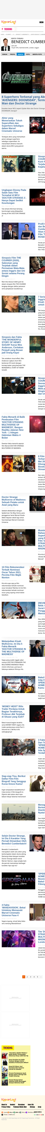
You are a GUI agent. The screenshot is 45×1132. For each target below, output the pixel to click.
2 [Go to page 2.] (27, 977)
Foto (28, 54)
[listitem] (15, 29)
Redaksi (12, 1104)
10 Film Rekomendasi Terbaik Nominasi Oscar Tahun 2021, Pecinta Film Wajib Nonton (13, 572)
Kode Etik (31, 1104)
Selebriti (8, 34)
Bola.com (22, 1112)
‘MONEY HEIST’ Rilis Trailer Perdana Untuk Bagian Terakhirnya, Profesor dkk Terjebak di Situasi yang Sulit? (13, 711)
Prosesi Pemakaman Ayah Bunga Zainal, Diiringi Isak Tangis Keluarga (17, 1074)
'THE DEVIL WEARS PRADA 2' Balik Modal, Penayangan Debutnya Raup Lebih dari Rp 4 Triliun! (18, 1054)
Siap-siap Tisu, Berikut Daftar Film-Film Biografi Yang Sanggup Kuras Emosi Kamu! (14, 780)
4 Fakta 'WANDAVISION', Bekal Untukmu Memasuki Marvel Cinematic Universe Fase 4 (13, 910)
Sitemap (32, 1107)
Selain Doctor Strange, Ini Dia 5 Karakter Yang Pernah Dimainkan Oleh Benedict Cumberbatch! (14, 840)
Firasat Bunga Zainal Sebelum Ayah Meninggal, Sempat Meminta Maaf (17, 1081)
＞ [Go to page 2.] (41, 977)
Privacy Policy (6, 1107)
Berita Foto (37, 54)
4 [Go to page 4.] (34, 977)
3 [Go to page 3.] (30, 977)
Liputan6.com (4, 1112)
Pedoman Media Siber (20, 1107)
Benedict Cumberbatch (22, 34)
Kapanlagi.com (10, 1112)
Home (2, 34)
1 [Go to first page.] (23, 977)
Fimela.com (4, 1114)
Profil (12, 54)
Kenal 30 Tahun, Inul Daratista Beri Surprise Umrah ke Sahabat (16, 1068)
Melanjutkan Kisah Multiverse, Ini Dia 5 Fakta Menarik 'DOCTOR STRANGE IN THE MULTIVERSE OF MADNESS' (14, 647)
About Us (4, 1104)
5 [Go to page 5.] (37, 977)
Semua (4, 54)
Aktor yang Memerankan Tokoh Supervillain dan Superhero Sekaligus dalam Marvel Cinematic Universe (13, 124)
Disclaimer (21, 1104)
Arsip (39, 1107)
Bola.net (16, 1112)
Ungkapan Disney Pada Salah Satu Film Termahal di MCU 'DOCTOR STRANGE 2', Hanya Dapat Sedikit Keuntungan (14, 196)
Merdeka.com (28, 1112)
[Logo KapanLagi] (9, 22)
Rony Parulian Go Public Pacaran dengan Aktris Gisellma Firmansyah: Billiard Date (18, 1061)
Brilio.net (10, 1114)
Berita (20, 54)
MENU (41, 22)
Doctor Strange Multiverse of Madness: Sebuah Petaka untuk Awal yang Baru (14, 501)
